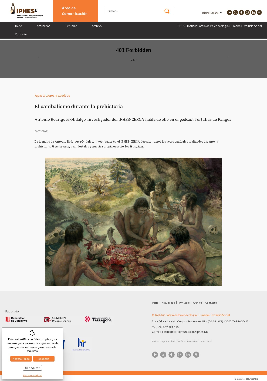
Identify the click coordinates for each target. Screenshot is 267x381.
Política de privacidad (163, 341)
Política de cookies (187, 341)
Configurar (32, 368)
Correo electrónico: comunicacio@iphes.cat (180, 332)
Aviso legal (206, 341)
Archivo (97, 26)
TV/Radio (71, 26)
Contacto (21, 34)
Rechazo (43, 358)
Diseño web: (246, 379)
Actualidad (43, 26)
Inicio (18, 26)
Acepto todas (21, 358)
